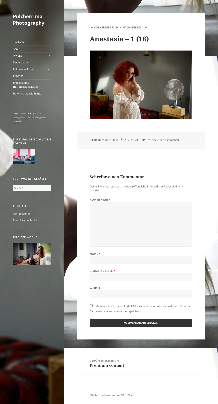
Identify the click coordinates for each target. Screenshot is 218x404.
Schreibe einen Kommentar (162, 140)
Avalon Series (21, 214)
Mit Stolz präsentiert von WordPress (112, 395)
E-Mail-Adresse (102, 271)
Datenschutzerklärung (27, 93)
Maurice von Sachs (25, 220)
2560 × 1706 (131, 140)
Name (95, 254)
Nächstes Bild (133, 27)
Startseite (19, 42)
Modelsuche (20, 62)
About (16, 49)
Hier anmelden (23, 113)
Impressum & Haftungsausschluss (25, 85)
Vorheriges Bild (106, 27)
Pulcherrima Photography (28, 19)
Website (96, 288)
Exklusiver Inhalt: (24, 69)
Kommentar (100, 199)
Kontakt (18, 76)
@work (17, 56)
